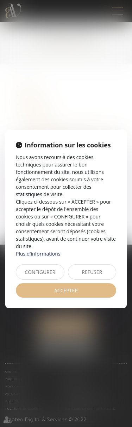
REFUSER (92, 272)
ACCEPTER (66, 290)
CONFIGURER (40, 272)
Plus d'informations (38, 253)
